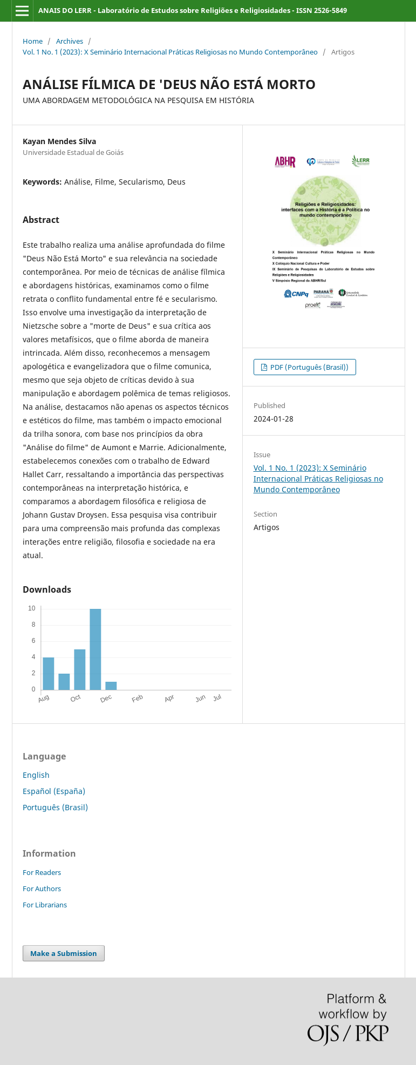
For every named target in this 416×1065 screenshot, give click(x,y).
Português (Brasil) (55, 807)
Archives (69, 41)
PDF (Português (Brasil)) (309, 367)
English (36, 775)
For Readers (42, 872)
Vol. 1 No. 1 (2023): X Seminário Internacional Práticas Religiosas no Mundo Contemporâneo (170, 52)
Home (33, 41)
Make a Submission (63, 953)
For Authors (42, 888)
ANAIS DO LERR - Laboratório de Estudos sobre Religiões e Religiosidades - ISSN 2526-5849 (192, 10)
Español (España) (54, 791)
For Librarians (45, 905)
